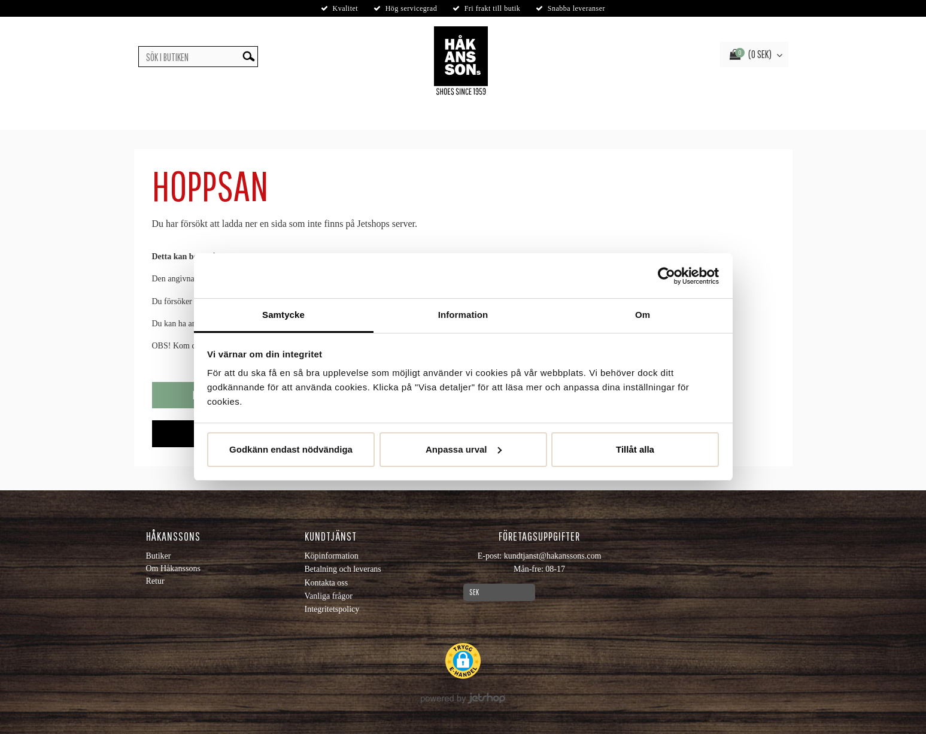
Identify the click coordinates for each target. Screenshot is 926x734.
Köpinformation (332, 555)
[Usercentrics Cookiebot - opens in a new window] (666, 276)
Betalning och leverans (343, 569)
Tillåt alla (635, 449)
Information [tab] (463, 315)
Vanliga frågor (329, 596)
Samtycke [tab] (283, 315)
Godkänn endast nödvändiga (291, 449)
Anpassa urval (464, 449)
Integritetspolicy (332, 609)
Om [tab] (642, 315)
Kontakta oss (326, 582)
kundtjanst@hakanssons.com (553, 555)
